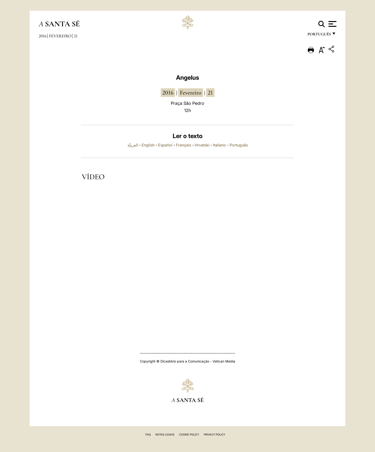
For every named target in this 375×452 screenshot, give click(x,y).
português (319, 35)
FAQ (148, 434)
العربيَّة (132, 145)
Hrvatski (202, 145)
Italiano (219, 145)
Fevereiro (60, 36)
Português (239, 145)
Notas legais (164, 434)
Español (165, 145)
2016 (43, 36)
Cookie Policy (189, 434)
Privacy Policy (214, 434)
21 (75, 36)
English (148, 145)
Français (183, 145)
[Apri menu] (331, 24)
